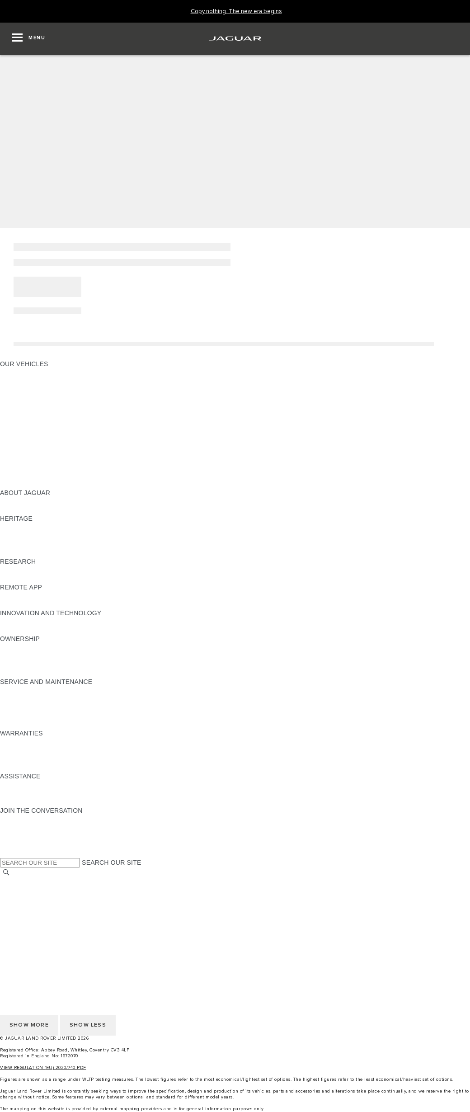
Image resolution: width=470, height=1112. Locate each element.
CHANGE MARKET (28, 882)
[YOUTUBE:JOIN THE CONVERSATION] (19, 836)
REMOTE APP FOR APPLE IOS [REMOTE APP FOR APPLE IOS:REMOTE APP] (46, 595)
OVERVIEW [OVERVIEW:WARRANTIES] (17, 741)
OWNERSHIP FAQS (29, 475)
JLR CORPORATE (27, 924)
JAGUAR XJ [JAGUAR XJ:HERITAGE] (18, 544)
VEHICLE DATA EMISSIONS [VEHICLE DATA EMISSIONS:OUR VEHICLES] (41, 467)
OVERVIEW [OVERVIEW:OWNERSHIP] (17, 647)
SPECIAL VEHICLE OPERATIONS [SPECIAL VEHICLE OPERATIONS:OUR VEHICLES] (50, 458)
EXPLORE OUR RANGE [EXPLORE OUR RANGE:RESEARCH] (35, 570)
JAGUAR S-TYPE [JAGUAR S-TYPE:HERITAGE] (26, 535)
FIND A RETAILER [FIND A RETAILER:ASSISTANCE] (27, 802)
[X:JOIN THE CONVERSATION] (6, 853)
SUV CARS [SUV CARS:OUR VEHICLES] (16, 432)
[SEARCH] (6, 872)
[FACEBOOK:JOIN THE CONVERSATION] (21, 844)
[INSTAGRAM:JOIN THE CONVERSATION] (22, 819)
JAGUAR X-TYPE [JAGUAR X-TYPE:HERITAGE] (26, 527)
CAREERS (15, 890)
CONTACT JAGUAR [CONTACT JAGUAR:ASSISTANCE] (29, 793)
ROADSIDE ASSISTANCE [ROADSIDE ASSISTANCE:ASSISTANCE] (38, 784)
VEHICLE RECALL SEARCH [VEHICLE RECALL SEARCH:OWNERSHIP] (41, 664)
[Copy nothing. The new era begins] (236, 11)
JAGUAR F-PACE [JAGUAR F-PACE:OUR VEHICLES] (26, 372)
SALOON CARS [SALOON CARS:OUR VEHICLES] (23, 424)
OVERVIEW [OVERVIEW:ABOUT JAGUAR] (17, 501)
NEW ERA (15, 484)
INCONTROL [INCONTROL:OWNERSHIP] (19, 656)
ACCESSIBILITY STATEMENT (44, 942)
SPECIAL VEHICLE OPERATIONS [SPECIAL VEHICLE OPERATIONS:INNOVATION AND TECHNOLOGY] (50, 630)
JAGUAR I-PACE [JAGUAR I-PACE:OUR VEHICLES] (24, 389)
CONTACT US (21, 933)
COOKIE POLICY (25, 916)
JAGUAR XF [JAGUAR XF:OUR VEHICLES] (18, 415)
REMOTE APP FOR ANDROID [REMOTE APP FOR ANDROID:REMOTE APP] (44, 604)
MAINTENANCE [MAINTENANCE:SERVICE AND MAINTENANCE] (23, 690)
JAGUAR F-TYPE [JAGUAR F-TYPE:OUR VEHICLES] (25, 398)
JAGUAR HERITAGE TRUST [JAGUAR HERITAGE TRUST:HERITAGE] (42, 552)
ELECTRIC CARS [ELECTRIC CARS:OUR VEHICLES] (26, 449)
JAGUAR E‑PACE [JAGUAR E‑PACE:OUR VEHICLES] (26, 381)
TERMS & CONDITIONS (35, 899)
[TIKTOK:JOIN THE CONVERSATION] (15, 827)
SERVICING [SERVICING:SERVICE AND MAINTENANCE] (18, 698)
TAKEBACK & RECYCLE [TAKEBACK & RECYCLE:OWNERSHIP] (36, 673)
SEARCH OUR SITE (111, 862)
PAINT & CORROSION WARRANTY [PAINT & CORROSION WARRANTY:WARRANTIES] (52, 767)
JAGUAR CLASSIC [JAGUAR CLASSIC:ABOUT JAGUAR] (28, 510)
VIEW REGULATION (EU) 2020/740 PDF (43, 1067)
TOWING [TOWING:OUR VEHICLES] (13, 441)
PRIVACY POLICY (26, 907)
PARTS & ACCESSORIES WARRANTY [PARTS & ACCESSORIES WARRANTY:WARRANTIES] (57, 759)
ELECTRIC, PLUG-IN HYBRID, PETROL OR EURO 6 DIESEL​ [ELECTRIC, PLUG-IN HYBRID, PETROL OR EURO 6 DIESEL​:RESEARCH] (90, 578)
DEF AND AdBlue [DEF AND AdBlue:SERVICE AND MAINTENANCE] (25, 716)
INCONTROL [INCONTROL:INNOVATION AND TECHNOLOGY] (19, 621)
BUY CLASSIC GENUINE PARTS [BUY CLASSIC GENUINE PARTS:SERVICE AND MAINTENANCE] (48, 724)
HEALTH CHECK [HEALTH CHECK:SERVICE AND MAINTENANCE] (25, 707)
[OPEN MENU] (28, 39)
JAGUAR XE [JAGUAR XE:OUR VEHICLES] (18, 406)
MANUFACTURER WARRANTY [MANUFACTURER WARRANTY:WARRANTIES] (46, 750)
